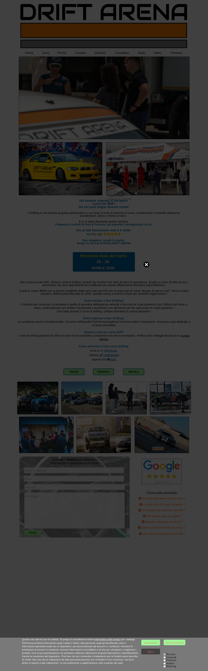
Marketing (171, 666)
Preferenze (171, 660)
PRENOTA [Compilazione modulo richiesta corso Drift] (103, 372)
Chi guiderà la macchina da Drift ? (162, 510)
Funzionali (171, 657)
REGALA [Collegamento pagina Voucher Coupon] (134, 372)
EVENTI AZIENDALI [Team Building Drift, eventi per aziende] (161, 665)
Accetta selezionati (174, 642)
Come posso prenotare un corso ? (162, 527)
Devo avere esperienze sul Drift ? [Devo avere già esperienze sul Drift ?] (162, 533)
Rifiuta (150, 651)
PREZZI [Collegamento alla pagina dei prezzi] (74, 372)
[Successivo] (185, 97)
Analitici (170, 663)
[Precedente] (22, 97)
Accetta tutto (150, 642)
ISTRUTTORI (149, 661)
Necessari (170, 654)
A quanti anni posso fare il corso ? (162, 498)
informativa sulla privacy (107, 639)
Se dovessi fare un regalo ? (162, 516)
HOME (142, 657)
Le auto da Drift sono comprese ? (162, 504)
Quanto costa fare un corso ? (162, 521)
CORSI (153, 657)
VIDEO (143, 665)
